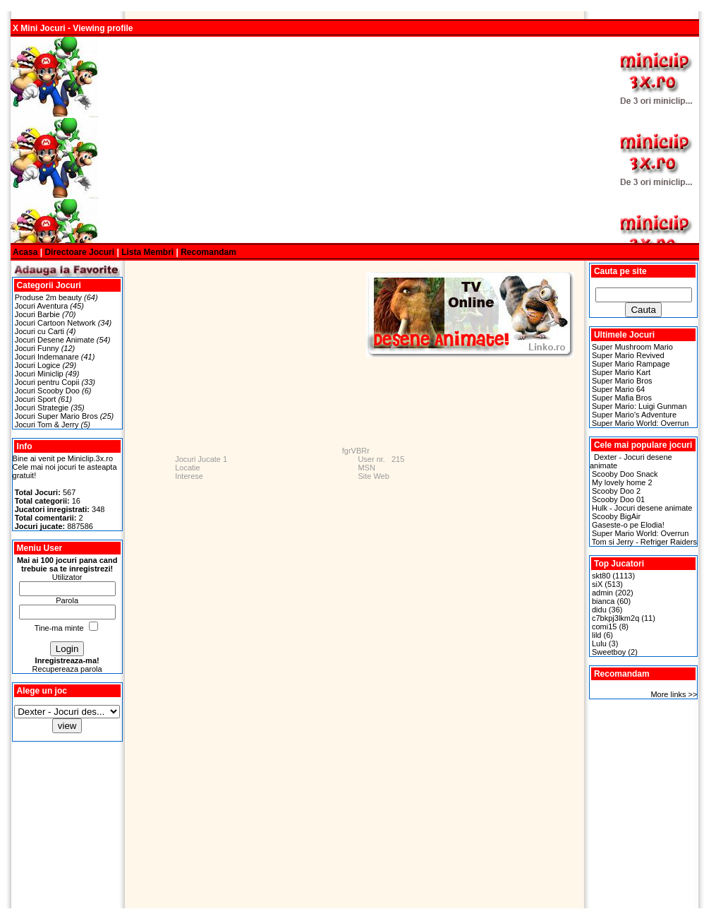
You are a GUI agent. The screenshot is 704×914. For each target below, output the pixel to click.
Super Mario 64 (618, 389)
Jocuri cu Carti (39, 331)
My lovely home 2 (622, 482)
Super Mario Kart (621, 372)
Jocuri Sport (35, 399)
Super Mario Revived (628, 355)
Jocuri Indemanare (47, 356)
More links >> (673, 694)
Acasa (25, 252)
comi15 (604, 626)
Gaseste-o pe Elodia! (628, 525)
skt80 (601, 575)
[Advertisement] (320, 140)
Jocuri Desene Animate (55, 340)
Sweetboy (609, 652)
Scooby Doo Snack (625, 474)
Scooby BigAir (616, 516)
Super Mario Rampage (631, 364)
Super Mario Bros (622, 380)
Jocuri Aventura (41, 306)
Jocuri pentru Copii (47, 382)
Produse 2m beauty (49, 297)
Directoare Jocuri (79, 252)
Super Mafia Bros (622, 397)
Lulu (599, 643)
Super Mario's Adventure (634, 414)
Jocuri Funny (37, 348)
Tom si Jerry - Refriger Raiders (644, 542)
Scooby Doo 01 (618, 499)
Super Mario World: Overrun (640, 423)
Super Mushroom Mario (632, 347)
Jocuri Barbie (37, 314)
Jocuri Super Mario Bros (56, 416)
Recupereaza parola (67, 669)
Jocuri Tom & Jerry (47, 424)
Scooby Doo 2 (616, 491)
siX (597, 584)
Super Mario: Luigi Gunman (639, 406)
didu (599, 609)
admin (602, 592)
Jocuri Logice (38, 365)
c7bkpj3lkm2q (615, 618)
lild (596, 635)
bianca (603, 601)
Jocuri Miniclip (39, 373)
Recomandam (208, 252)
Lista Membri (147, 252)
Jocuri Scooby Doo (47, 390)
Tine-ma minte (59, 628)
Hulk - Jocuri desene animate (642, 508)
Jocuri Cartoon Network (55, 323)
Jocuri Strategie (41, 407)
